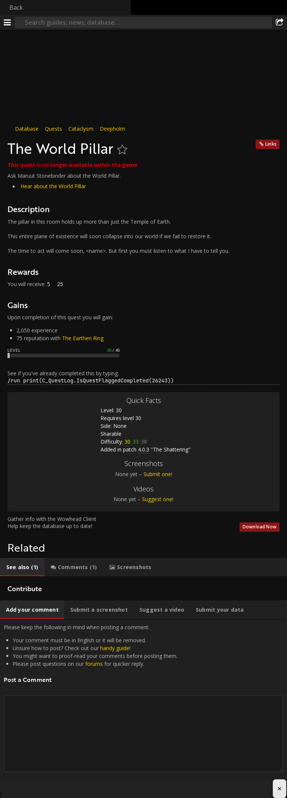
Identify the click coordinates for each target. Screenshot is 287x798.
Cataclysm (80, 128)
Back (16, 7)
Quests (53, 128)
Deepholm (112, 128)
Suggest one (157, 499)
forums (94, 663)
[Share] (279, 22)
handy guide (114, 648)
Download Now (260, 527)
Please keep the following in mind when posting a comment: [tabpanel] (143, 706)
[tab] (22, 567)
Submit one (157, 474)
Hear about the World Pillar (53, 186)
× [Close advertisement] (279, 788)
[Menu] (7, 22)
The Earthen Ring (83, 338)
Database (26, 128)
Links (271, 144)
